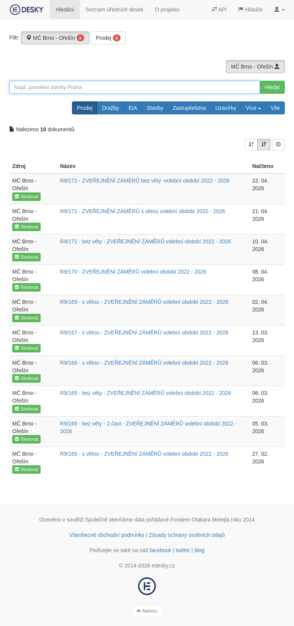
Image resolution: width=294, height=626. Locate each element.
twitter (183, 550)
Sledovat (26, 196)
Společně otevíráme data (115, 520)
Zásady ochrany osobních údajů (187, 535)
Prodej (108, 37)
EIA (133, 108)
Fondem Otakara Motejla (199, 520)
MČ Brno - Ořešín (55, 37)
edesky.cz (163, 565)
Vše (275, 108)
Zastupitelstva (189, 108)
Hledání (65, 10)
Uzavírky (226, 108)
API (219, 10)
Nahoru (147, 611)
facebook (161, 550)
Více (253, 108)
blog (199, 550)
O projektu (167, 10)
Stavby (155, 108)
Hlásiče (250, 10)
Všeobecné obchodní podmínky (106, 535)
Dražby (110, 108)
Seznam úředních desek (115, 10)
